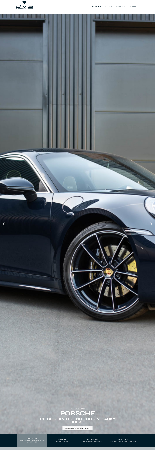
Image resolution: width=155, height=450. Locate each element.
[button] (77, 224)
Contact (134, 7)
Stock (109, 7)
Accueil (97, 7)
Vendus (120, 7)
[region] (77, 230)
